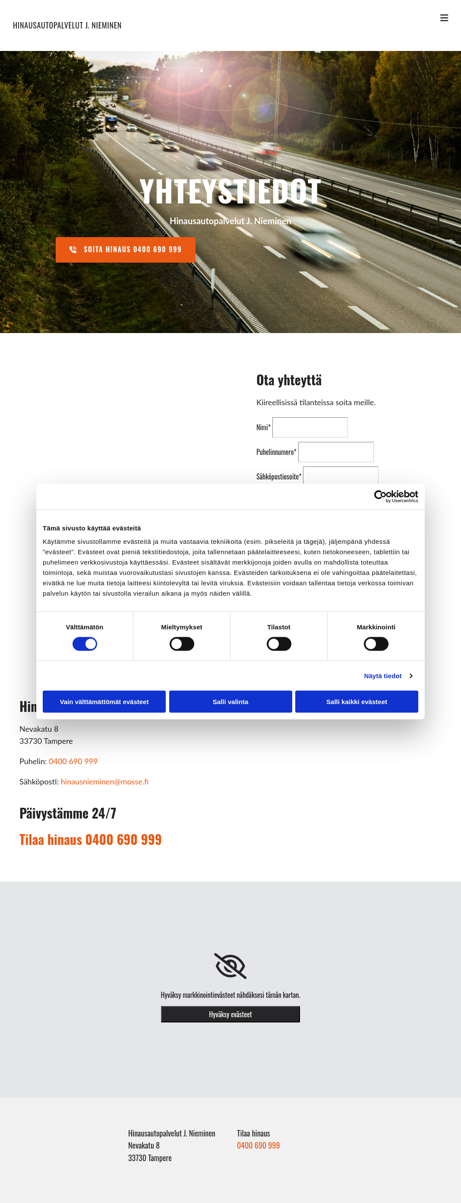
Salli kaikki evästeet (356, 701)
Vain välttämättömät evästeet (104, 701)
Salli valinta (231, 701)
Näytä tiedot (383, 675)
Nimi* (263, 427)
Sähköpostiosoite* (279, 476)
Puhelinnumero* (276, 452)
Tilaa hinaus (90, 839)
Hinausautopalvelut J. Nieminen (67, 25)
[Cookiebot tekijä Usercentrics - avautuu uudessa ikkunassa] (380, 496)
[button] (126, 250)
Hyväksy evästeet (230, 1014)
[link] (230, 966)
